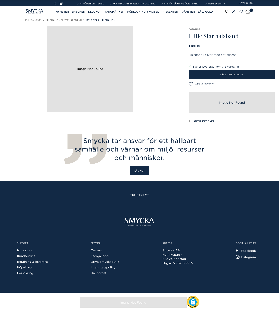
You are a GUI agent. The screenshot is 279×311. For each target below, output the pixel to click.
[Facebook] (57, 3)
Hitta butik (246, 3)
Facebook (246, 250)
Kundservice (26, 256)
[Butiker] (234, 12)
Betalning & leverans (32, 261)
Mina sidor (25, 250)
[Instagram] (62, 3)
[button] (193, 302)
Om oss (96, 250)
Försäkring (25, 273)
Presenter (170, 11)
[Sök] (227, 11)
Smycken (78, 11)
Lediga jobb (100, 256)
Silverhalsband (71, 20)
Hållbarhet (98, 273)
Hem (26, 20)
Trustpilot (139, 195)
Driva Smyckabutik (105, 261)
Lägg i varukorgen (232, 74)
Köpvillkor (25, 267)
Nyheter (62, 11)
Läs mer (139, 170)
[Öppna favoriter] (241, 11)
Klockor (94, 11)
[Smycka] (139, 222)
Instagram (246, 257)
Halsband (51, 20)
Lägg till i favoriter (202, 84)
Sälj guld (205, 11)
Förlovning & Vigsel (143, 11)
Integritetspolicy (103, 267)
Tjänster (188, 11)
